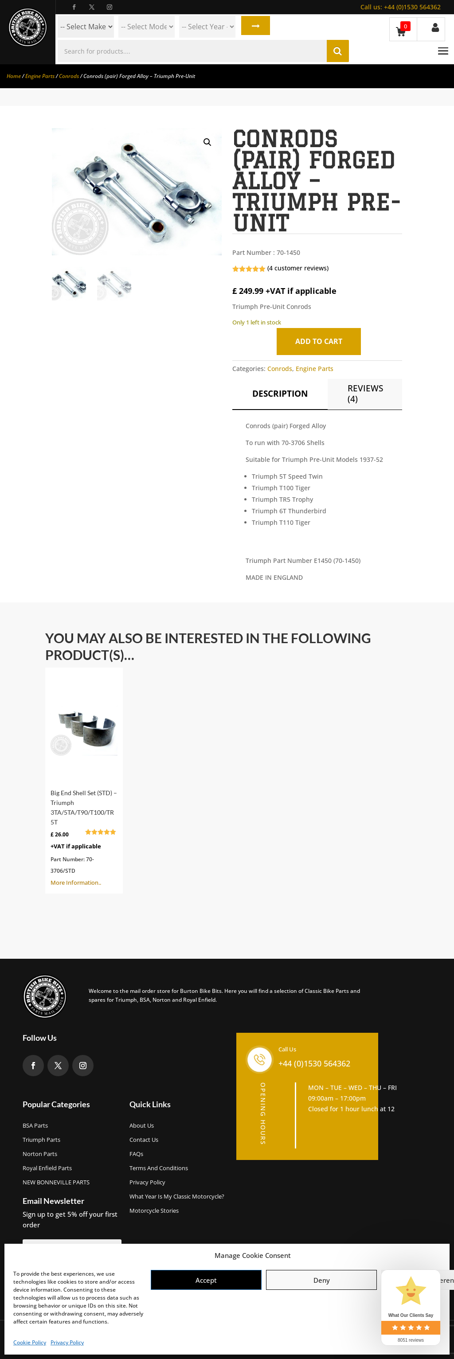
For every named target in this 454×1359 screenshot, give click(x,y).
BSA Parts (35, 1125)
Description (280, 393)
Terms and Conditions (158, 1168)
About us (141, 1125)
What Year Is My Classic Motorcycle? (176, 1196)
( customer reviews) (298, 268)
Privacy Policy (67, 1342)
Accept (206, 1280)
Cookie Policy (29, 1342)
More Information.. (84, 779)
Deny (321, 1280)
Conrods (69, 76)
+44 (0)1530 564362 (400, 7)
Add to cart (320, 341)
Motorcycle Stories (154, 1211)
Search (254, 27)
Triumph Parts (41, 1140)
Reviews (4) (365, 394)
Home (14, 76)
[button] (207, 142)
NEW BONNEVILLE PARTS (56, 1182)
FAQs (136, 1154)
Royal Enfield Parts (47, 1168)
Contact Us (143, 1140)
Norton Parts (40, 1154)
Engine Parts (40, 76)
